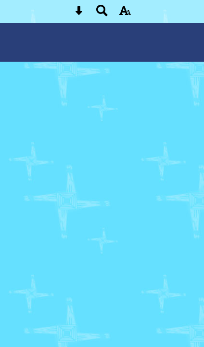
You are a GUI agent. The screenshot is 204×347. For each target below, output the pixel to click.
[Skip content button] (78, 14)
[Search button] (102, 14)
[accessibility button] (125, 14)
